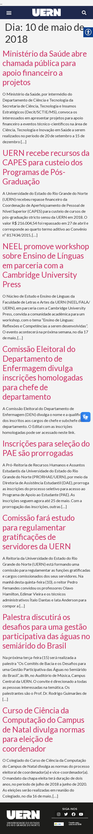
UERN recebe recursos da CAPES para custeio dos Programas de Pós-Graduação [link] (46, 167)
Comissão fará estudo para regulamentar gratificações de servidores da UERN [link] (38, 532)
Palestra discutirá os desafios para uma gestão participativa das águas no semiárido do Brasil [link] (46, 631)
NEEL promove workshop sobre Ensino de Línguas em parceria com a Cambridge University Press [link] (45, 265)
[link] (46, 12)
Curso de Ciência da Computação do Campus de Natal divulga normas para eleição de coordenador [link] (43, 729)
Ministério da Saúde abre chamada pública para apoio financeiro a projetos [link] (44, 68)
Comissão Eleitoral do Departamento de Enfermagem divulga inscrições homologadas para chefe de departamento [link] (42, 372)
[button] (9, 12)
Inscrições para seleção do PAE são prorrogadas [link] (46, 448)
